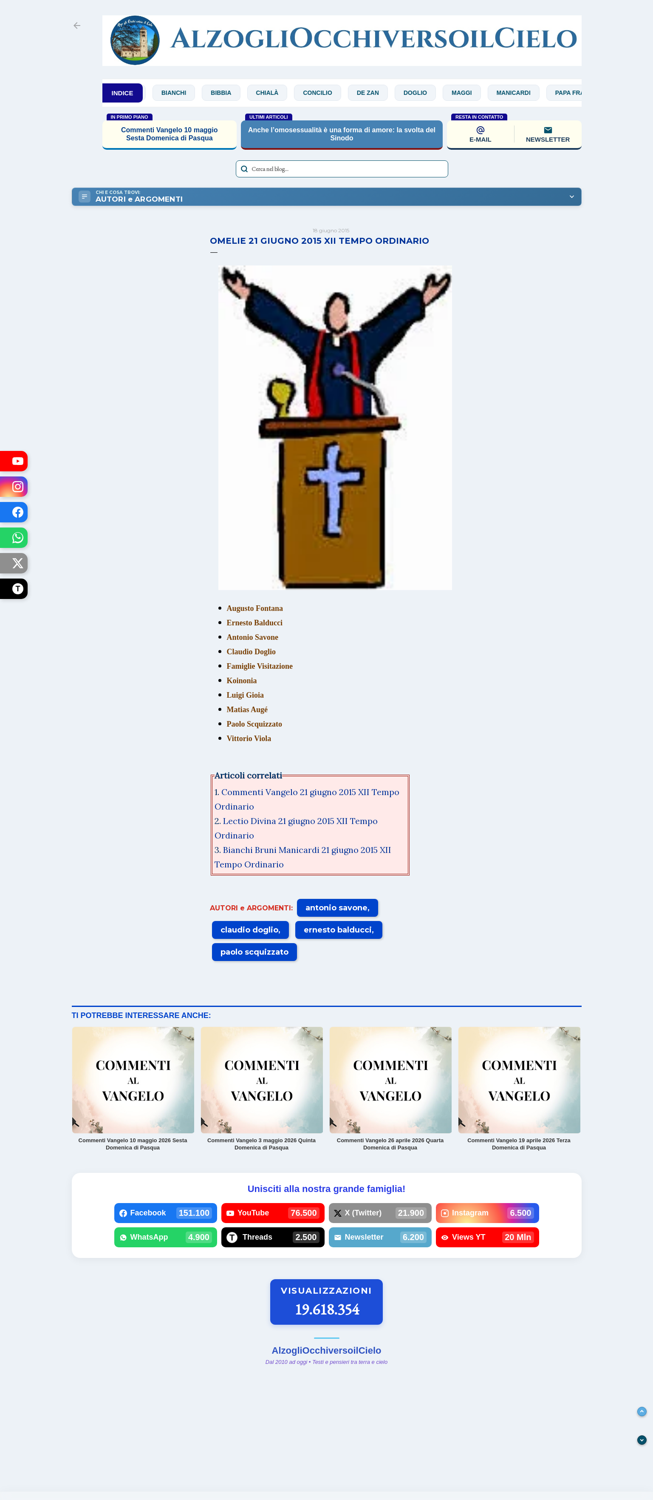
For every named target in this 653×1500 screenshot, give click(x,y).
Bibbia (227, 92)
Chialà (273, 92)
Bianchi (179, 92)
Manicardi (520, 92)
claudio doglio (249, 930)
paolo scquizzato (254, 952)
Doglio (421, 92)
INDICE (122, 93)
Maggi (468, 92)
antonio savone (336, 908)
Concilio (323, 92)
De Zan (374, 92)
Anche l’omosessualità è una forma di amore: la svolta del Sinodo (341, 134)
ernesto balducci (338, 930)
